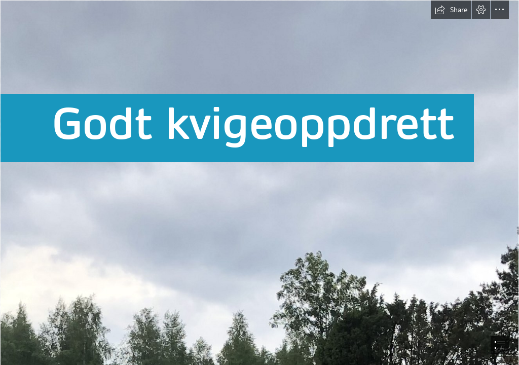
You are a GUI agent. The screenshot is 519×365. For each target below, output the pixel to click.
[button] (451, 10)
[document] (259, 182)
